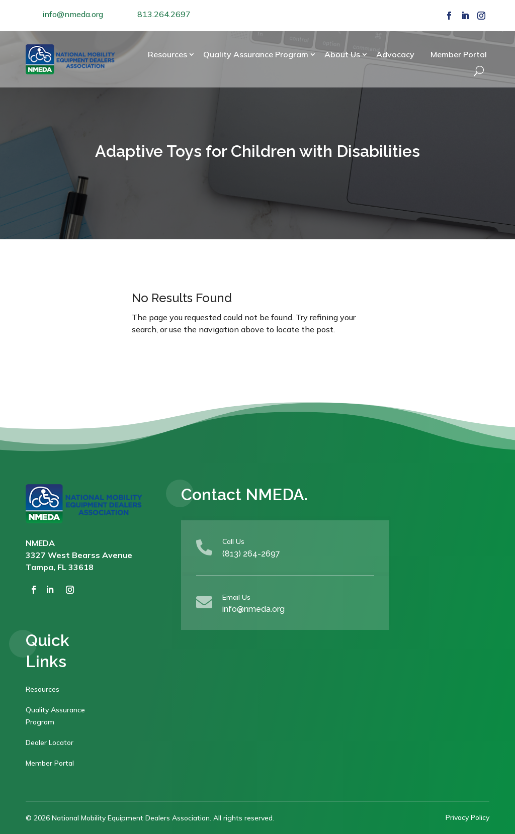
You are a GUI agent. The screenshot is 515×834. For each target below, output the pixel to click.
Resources (167, 54)
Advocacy (395, 54)
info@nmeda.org (72, 14)
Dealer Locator (49, 742)
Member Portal (459, 54)
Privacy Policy (467, 817)
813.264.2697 (164, 14)
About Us (342, 54)
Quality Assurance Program (255, 54)
